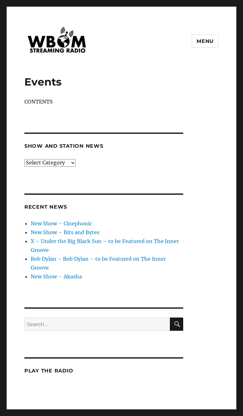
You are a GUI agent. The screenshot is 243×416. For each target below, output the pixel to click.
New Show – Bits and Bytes (65, 232)
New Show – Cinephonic (61, 223)
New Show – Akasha (56, 276)
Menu (205, 41)
